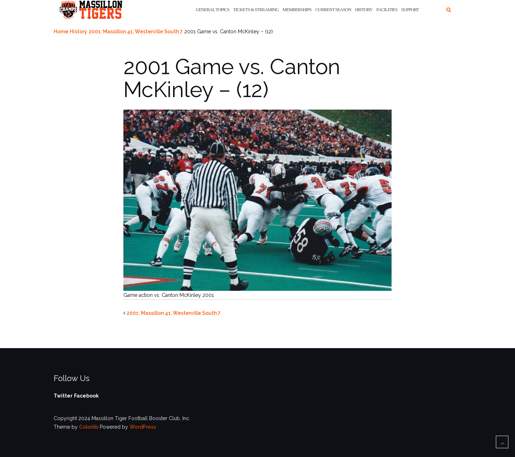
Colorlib (88, 427)
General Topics (212, 9)
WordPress (142, 427)
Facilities (386, 9)
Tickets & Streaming (256, 9)
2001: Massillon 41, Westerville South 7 (136, 31)
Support (410, 9)
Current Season (333, 9)
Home (61, 31)
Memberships (297, 9)
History (363, 9)
